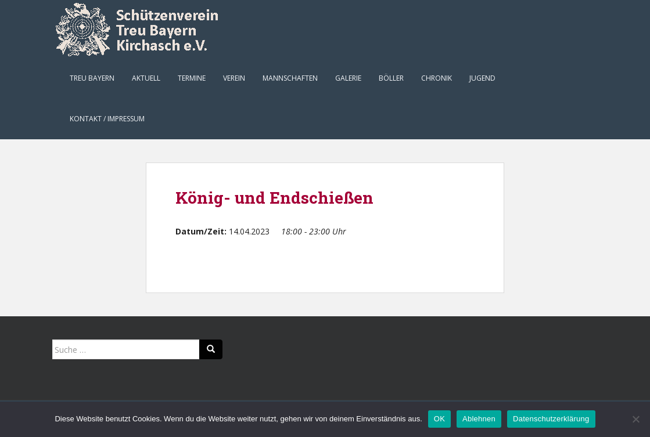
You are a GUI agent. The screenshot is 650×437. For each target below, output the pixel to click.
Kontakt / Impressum (107, 119)
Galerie (348, 78)
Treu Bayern (92, 78)
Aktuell (146, 78)
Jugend (482, 78)
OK (439, 418)
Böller (391, 78)
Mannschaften (290, 78)
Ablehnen (478, 418)
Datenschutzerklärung (551, 418)
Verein (234, 78)
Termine (192, 78)
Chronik (436, 78)
